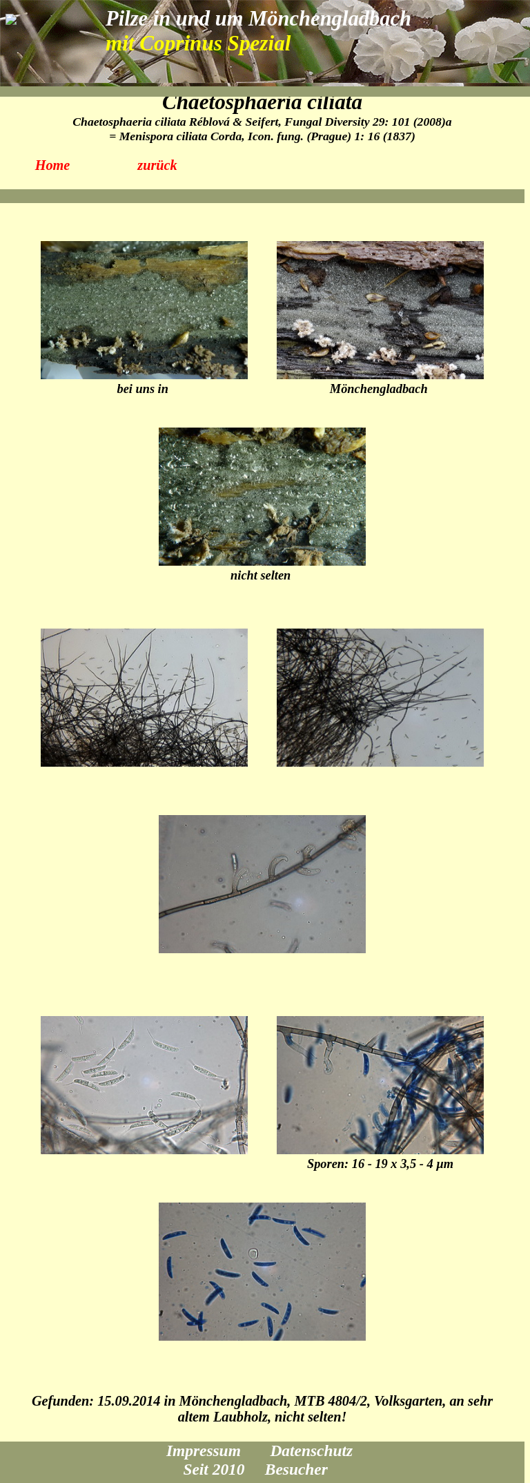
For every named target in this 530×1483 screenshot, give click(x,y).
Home (52, 165)
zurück (157, 165)
